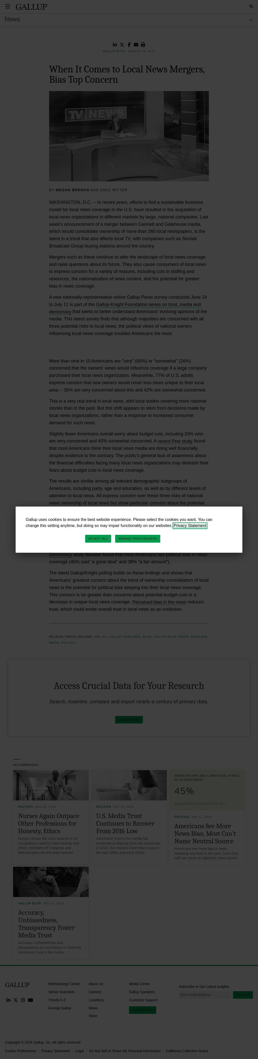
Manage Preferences (137, 538)
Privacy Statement (190, 525)
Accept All (98, 538)
